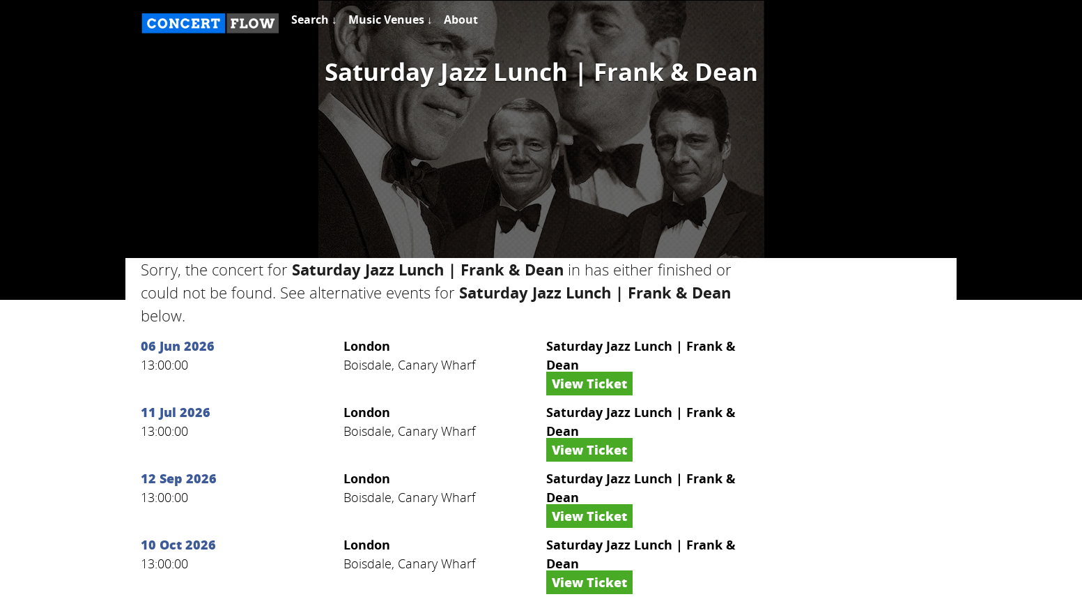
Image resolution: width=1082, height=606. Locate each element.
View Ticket (589, 383)
